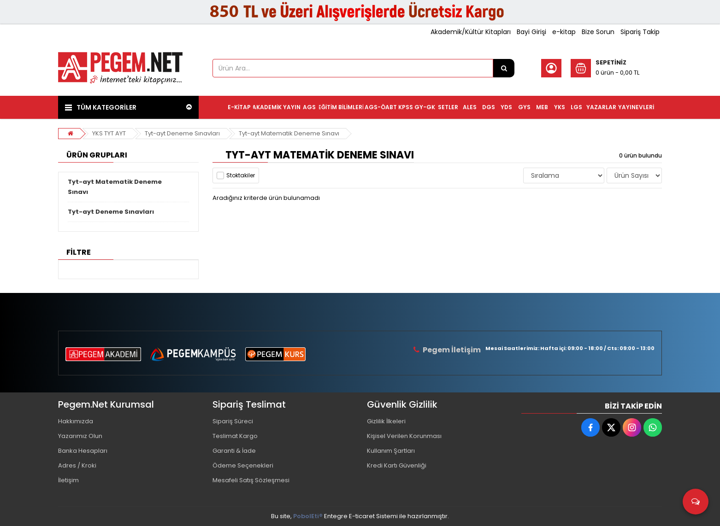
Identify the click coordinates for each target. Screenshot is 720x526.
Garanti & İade (234, 450)
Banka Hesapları (82, 450)
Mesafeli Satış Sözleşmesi (250, 480)
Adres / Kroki (77, 465)
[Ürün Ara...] (503, 68)
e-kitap (564, 31)
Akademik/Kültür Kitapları (471, 31)
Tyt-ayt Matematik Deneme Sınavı (289, 133)
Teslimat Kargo (235, 436)
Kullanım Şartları (391, 450)
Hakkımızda (75, 421)
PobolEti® (308, 516)
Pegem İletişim (452, 350)
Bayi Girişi (531, 31)
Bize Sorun (598, 31)
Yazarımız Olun (80, 436)
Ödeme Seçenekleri (242, 465)
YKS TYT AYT (109, 133)
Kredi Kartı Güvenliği (396, 465)
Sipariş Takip (640, 31)
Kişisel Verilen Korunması (404, 436)
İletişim (68, 480)
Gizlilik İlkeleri (386, 421)
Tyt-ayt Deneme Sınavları (182, 133)
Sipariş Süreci (232, 421)
